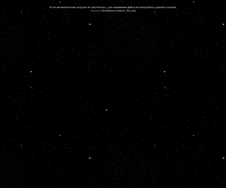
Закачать (95, 10)
